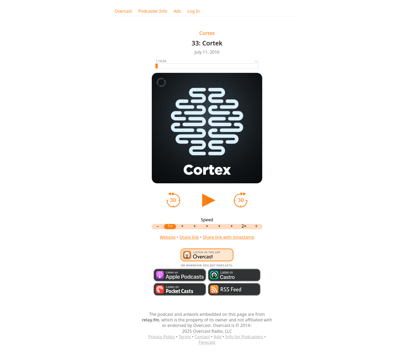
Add (218, 337)
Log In (193, 11)
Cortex (207, 33)
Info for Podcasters (244, 337)
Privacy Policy (161, 337)
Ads (177, 11)
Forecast (207, 342)
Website (168, 237)
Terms (185, 337)
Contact (202, 337)
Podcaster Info (152, 11)
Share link (189, 237)
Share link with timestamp (228, 237)
